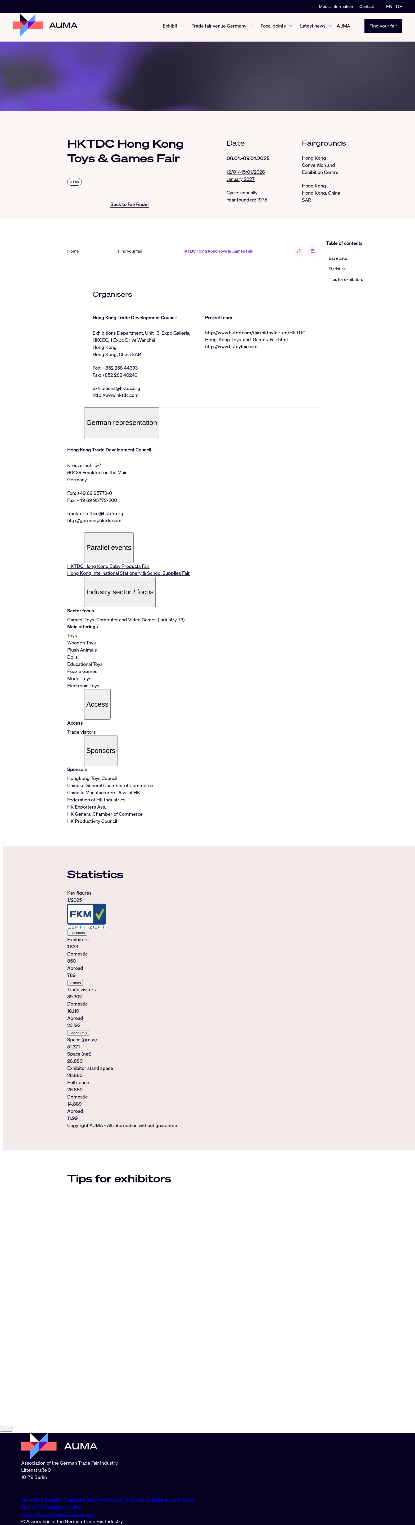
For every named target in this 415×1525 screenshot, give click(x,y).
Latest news (313, 27)
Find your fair (383, 27)
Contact (366, 6)
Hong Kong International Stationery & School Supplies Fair (128, 574)
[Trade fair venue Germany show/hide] (251, 27)
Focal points (273, 27)
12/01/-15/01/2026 (246, 172)
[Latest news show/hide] (330, 27)
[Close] (6, 1485)
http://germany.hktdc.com (94, 521)
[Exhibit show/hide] (182, 27)
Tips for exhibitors (346, 279)
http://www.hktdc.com (116, 395)
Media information (336, 6)
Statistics (337, 269)
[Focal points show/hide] (290, 27)
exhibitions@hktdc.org (116, 388)
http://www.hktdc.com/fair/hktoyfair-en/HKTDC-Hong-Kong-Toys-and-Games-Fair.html (256, 336)
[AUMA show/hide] (355, 27)
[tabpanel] (193, 1007)
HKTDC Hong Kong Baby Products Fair (108, 567)
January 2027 (241, 179)
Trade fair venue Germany (219, 27)
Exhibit (170, 27)
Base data (338, 258)
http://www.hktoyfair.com (231, 347)
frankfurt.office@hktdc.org (95, 514)
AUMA (343, 27)
